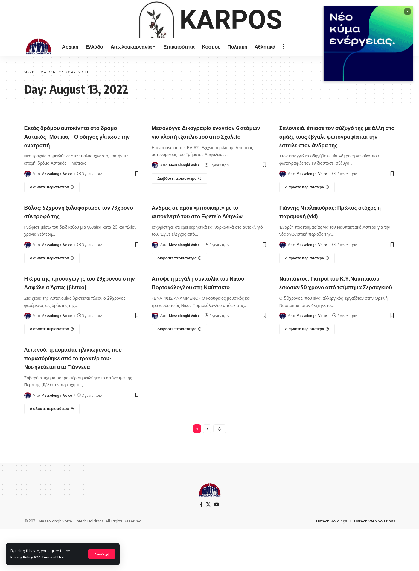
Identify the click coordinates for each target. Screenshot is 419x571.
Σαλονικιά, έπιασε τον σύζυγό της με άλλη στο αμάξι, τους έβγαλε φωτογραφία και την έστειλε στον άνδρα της (335, 164)
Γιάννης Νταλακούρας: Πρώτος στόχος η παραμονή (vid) (327, 243)
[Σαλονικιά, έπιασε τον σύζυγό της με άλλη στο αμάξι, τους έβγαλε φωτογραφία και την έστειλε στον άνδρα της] (307, 219)
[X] (208, 546)
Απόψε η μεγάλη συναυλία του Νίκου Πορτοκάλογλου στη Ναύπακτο (208, 314)
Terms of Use (57, 557)
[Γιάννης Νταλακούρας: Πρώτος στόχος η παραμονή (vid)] (307, 290)
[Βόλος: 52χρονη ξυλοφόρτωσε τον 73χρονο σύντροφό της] (52, 290)
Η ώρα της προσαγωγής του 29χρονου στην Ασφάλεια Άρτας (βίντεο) (74, 318)
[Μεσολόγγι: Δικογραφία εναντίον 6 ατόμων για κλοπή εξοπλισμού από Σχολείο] (179, 210)
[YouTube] (217, 546)
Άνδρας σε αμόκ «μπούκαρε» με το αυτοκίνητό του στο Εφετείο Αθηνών (207, 243)
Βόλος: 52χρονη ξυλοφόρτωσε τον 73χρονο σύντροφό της (77, 243)
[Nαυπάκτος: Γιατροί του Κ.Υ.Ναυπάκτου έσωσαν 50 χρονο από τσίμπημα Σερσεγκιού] (307, 369)
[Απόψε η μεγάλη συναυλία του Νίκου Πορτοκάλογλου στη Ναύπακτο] (179, 361)
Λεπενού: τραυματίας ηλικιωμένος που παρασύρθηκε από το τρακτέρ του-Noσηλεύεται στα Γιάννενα (77, 398)
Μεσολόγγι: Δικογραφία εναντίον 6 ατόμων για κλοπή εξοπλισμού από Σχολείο (206, 159)
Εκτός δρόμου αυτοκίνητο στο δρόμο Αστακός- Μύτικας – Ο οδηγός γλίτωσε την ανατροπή (81, 159)
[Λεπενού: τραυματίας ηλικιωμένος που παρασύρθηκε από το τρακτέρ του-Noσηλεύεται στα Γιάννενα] (52, 449)
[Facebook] (201, 546)
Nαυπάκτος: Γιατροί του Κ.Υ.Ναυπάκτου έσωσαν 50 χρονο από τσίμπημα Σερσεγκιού (331, 318)
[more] (283, 70)
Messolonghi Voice (57, 197)
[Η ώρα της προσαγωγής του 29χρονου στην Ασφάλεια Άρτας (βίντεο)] (52, 369)
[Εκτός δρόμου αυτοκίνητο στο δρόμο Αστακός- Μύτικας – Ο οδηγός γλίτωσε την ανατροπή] (52, 210)
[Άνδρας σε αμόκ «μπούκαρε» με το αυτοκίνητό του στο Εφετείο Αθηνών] (179, 290)
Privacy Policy (23, 557)
